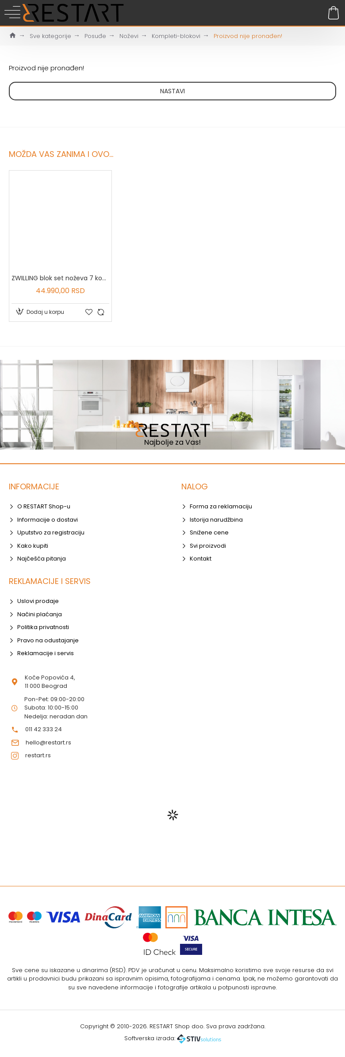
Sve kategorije (50, 36)
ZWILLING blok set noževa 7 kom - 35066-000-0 (60, 278)
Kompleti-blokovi (176, 36)
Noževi (128, 36)
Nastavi (172, 91)
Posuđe (95, 36)
